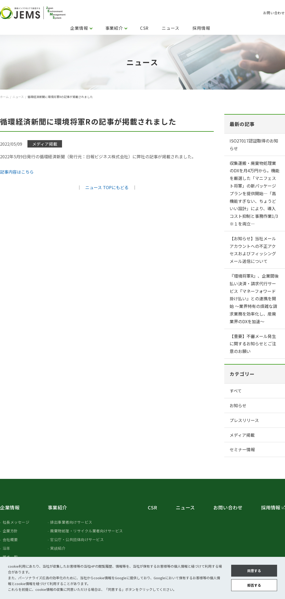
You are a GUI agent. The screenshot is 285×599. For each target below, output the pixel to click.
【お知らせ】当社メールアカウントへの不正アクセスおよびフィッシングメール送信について (253, 249)
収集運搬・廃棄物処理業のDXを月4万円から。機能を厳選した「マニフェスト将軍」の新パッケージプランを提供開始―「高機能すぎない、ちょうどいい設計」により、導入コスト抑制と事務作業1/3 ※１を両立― (254, 193)
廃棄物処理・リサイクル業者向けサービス (86, 530)
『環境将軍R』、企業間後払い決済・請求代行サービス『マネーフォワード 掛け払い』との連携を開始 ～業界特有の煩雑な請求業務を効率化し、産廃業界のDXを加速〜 (254, 299)
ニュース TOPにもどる (107, 187)
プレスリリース (244, 420)
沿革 (6, 548)
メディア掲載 (242, 435)
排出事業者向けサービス (71, 522)
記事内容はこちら (17, 172)
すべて (236, 390)
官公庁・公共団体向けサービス (77, 539)
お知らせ (238, 405)
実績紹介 (57, 548)
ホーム (4, 97)
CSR (144, 28)
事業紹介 (114, 28)
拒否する (254, 585)
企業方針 (10, 530)
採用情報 (201, 28)
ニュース (170, 28)
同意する (254, 570)
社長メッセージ (16, 522)
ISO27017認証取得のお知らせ (254, 144)
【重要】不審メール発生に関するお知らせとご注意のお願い (253, 344)
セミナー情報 (242, 449)
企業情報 (79, 28)
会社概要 (10, 539)
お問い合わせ (274, 12)
